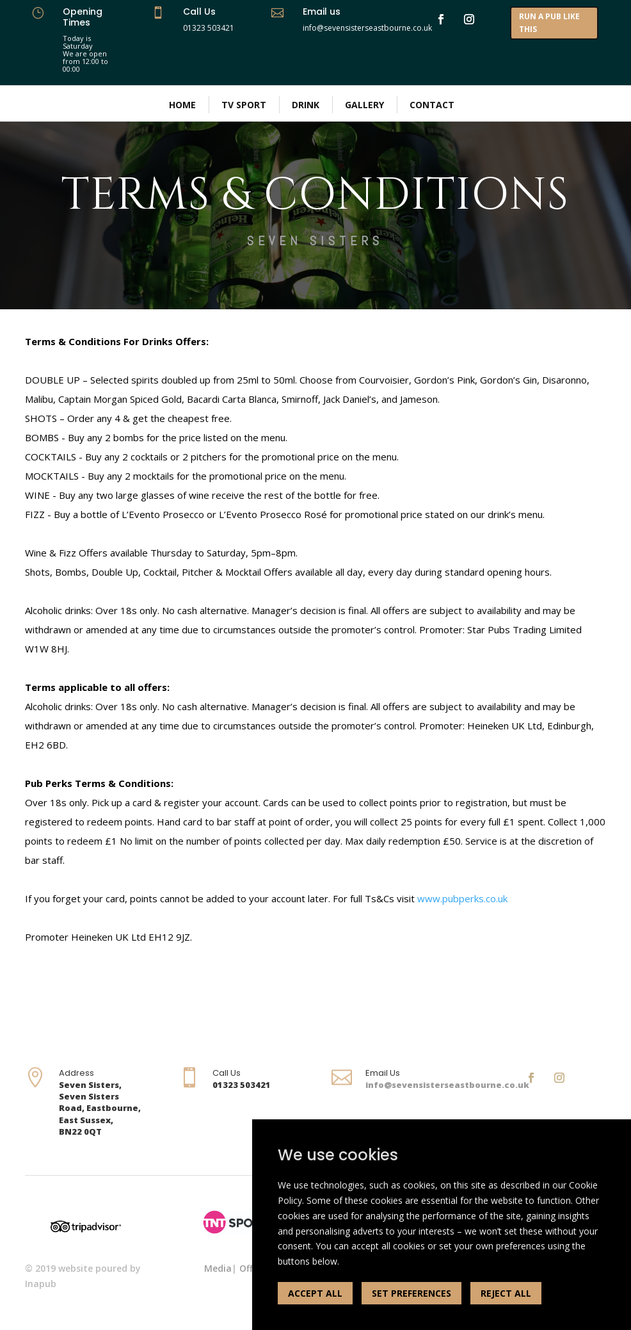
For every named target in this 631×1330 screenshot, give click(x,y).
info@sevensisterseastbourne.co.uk (447, 1085)
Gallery (364, 105)
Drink (305, 105)
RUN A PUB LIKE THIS (549, 23)
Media (218, 1268)
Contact (432, 105)
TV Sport (243, 105)
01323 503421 (208, 27)
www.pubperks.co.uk (462, 898)
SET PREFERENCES (411, 1293)
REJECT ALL (506, 1293)
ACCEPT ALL (315, 1293)
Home (182, 105)
